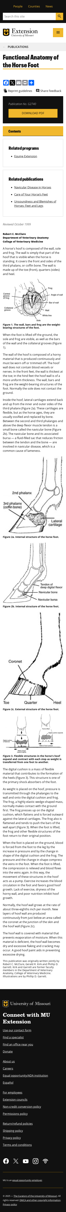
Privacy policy (12, 1138)
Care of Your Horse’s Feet (31, 194)
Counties (34, 6)
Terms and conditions (17, 1145)
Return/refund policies (18, 1124)
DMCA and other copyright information (40, 1200)
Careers (8, 1068)
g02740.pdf (33, 113)
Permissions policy (15, 1114)
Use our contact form (17, 1030)
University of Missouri (30, 1004)
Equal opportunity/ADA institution (25, 1075)
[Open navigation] (58, 32)
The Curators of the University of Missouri (35, 1196)
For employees (12, 1092)
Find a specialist (13, 1037)
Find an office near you (18, 1044)
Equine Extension (25, 156)
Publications (18, 47)
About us (9, 1061)
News (49, 6)
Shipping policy (13, 1131)
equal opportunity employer (27, 1180)
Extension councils (15, 1100)
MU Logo (6, 1003)
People (18, 6)
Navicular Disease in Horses (32, 187)
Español (8, 1083)
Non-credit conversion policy (22, 1107)
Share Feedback (50, 91)
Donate (8, 1051)
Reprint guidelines (20, 91)
